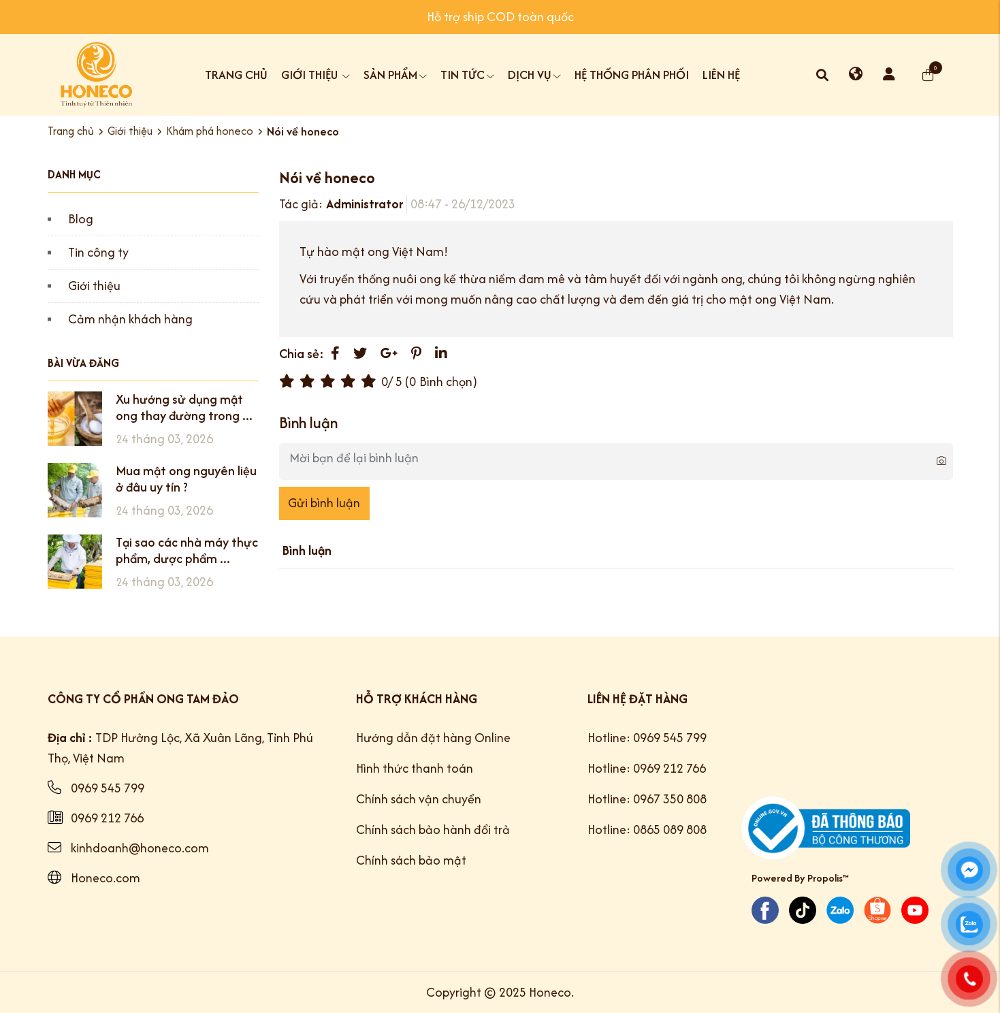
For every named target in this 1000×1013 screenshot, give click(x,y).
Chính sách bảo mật (411, 860)
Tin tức (467, 74)
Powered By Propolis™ (800, 878)
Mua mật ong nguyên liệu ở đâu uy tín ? (186, 479)
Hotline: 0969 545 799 (647, 737)
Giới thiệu (315, 74)
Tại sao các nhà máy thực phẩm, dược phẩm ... (187, 550)
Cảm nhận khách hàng (130, 319)
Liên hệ (721, 74)
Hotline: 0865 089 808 (647, 829)
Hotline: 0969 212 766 (646, 768)
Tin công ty (98, 252)
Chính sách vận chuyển (418, 799)
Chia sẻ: (301, 353)
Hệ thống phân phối (632, 74)
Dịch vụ (534, 74)
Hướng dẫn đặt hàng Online (433, 737)
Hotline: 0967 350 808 (647, 799)
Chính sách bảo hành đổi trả (433, 829)
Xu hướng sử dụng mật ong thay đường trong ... (184, 407)
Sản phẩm (395, 74)
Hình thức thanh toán (414, 768)
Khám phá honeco (209, 131)
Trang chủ (236, 74)
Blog (80, 219)
